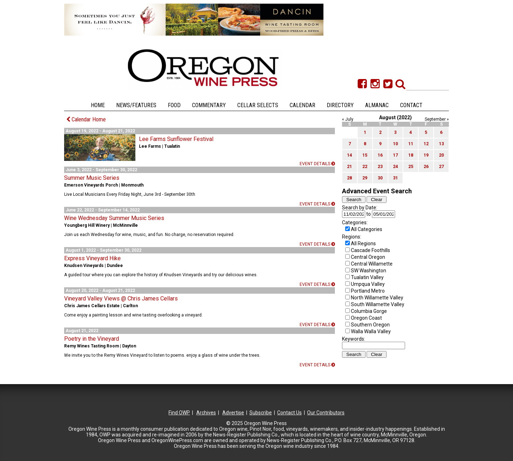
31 (395, 178)
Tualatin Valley (367, 277)
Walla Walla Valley (371, 331)
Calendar (302, 105)
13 (441, 143)
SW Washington (368, 270)
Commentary (209, 105)
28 (349, 178)
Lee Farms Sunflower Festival (176, 139)
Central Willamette (372, 264)
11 (410, 143)
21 (349, 166)
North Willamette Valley (377, 297)
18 (410, 155)
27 (441, 166)
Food (174, 105)
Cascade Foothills (370, 250)
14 (349, 155)
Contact (411, 105)
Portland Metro (368, 291)
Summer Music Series (91, 177)
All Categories (366, 229)
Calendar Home (86, 119)
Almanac (377, 105)
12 (426, 143)
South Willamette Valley (377, 304)
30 (380, 178)
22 (364, 166)
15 (364, 155)
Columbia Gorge (369, 311)
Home (98, 105)
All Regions (363, 243)
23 (380, 166)
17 (395, 155)
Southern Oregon (370, 325)
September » (437, 119)
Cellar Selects (257, 105)
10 (395, 143)
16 (380, 155)
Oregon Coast (366, 318)
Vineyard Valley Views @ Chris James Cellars (121, 298)
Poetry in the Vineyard (91, 338)
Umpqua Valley (368, 284)
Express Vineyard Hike (92, 258)
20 (441, 155)
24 (395, 166)
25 (410, 166)
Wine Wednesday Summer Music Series (114, 218)
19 (426, 155)
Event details (317, 163)
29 (364, 178)
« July (347, 119)
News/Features (136, 105)
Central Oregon (368, 257)
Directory (340, 105)
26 (426, 166)
